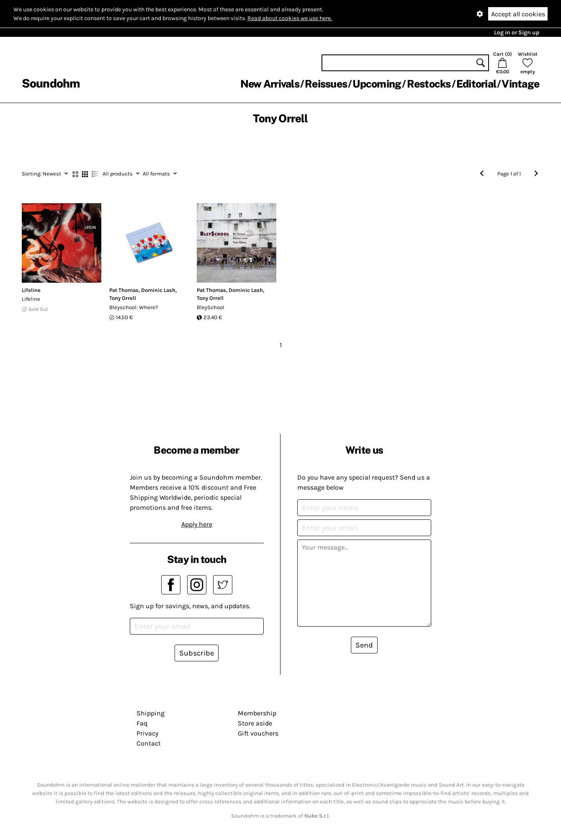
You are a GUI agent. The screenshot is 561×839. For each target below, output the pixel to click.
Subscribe (196, 653)
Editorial (476, 83)
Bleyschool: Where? (133, 307)
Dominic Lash (158, 290)
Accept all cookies (518, 14)
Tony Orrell (122, 298)
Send (364, 645)
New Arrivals (269, 83)
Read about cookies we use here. (289, 18)
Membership (257, 713)
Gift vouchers (258, 733)
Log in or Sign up (516, 32)
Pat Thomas (124, 290)
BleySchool (210, 307)
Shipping (150, 713)
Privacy (147, 733)
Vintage (520, 83)
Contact (148, 743)
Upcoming (377, 83)
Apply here (196, 524)
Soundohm (51, 83)
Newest (45, 174)
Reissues (326, 83)
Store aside (255, 723)
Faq (141, 723)
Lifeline (31, 290)
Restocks (429, 83)
